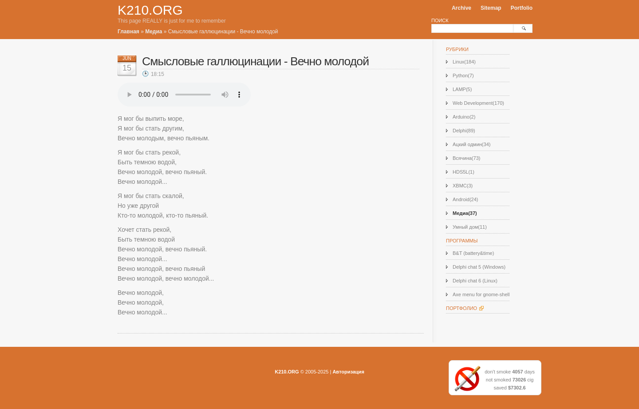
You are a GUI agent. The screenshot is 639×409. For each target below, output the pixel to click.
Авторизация (348, 371)
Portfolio (521, 8)
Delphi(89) (464, 130)
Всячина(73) (466, 158)
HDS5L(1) (463, 172)
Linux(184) (464, 61)
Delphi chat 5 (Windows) (479, 267)
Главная (128, 31)
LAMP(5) (462, 89)
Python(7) (463, 75)
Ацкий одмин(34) (471, 144)
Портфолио (461, 308)
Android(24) (465, 199)
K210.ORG (150, 10)
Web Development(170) (478, 103)
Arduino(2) (464, 116)
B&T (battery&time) (473, 253)
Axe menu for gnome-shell (481, 294)
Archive (461, 8)
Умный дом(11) (470, 227)
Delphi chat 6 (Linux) (475, 280)
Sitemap (491, 8)
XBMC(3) (463, 185)
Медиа (153, 31)
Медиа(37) (465, 213)
